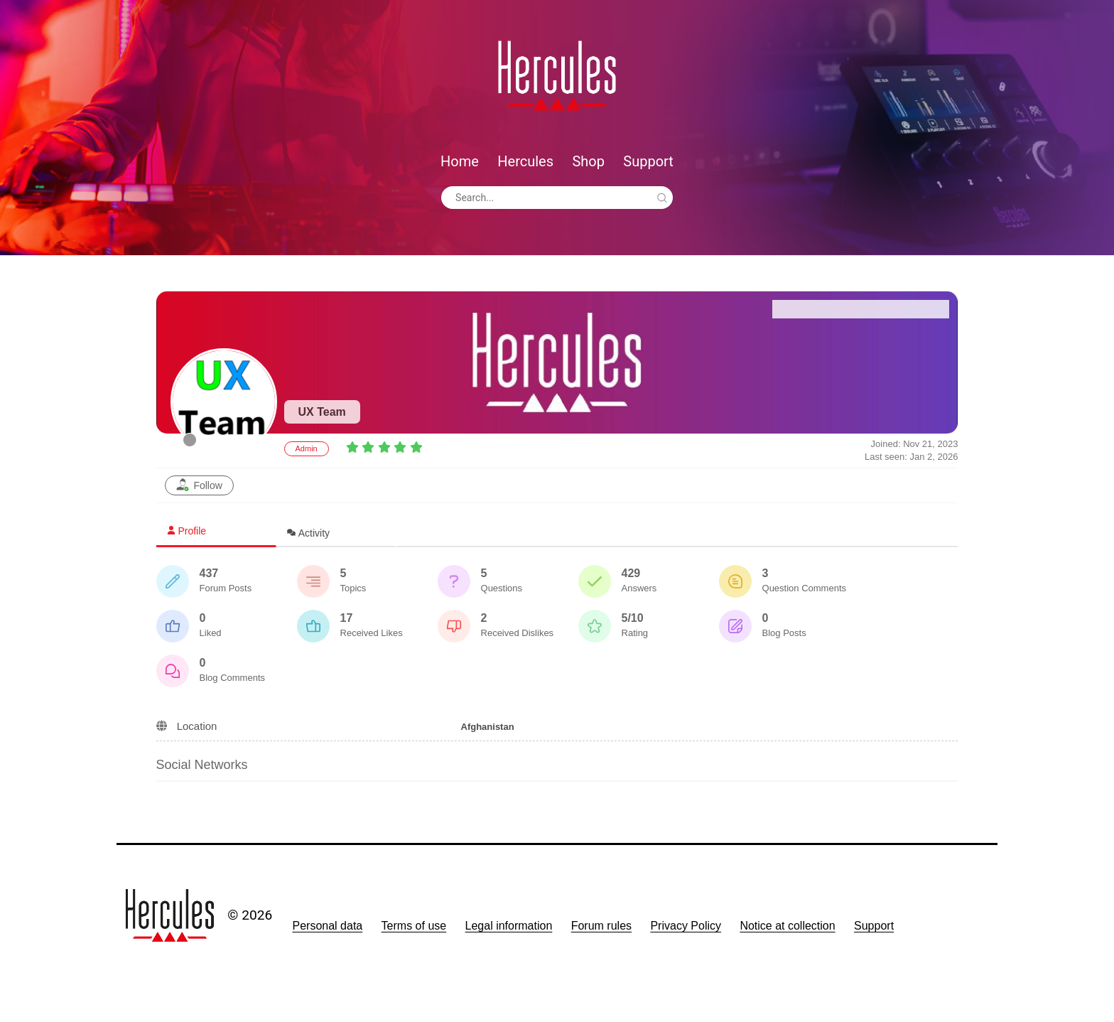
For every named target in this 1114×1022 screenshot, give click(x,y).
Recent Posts (904, 308)
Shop (588, 161)
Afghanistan (487, 726)
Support (648, 161)
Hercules (525, 161)
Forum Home (817, 308)
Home (459, 161)
